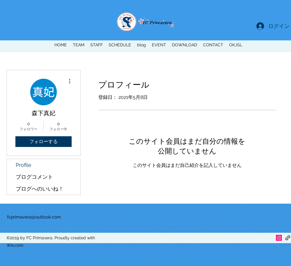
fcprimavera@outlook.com (34, 217)
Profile (23, 165)
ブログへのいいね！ (40, 189)
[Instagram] (279, 238)
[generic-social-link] (288, 238)
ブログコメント (34, 177)
